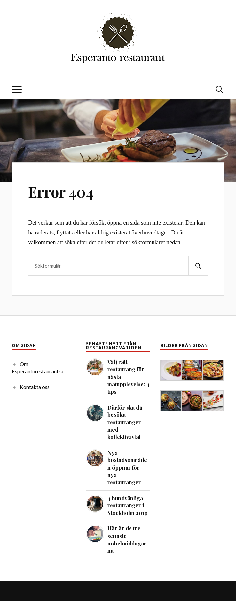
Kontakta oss (35, 387)
